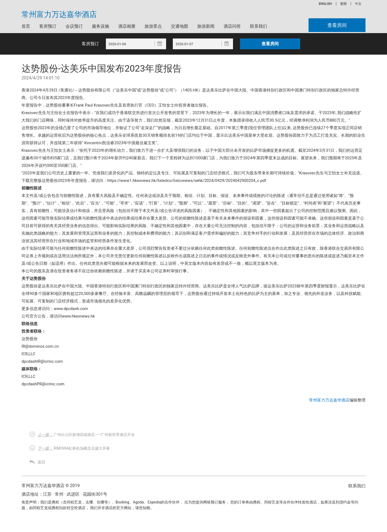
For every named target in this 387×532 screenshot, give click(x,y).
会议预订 (74, 26)
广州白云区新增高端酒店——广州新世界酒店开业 (86, 434)
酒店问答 (232, 26)
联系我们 (258, 26)
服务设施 (100, 26)
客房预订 (47, 26)
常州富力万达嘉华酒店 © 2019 (51, 485)
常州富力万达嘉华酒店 (59, 14)
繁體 (343, 3)
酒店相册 (126, 26)
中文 (358, 3)
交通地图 (179, 26)
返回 (41, 462)
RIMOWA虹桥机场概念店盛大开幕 (74, 448)
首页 (26, 26)
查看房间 (337, 25)
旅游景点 (153, 26)
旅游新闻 (205, 26)
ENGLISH (325, 3)
